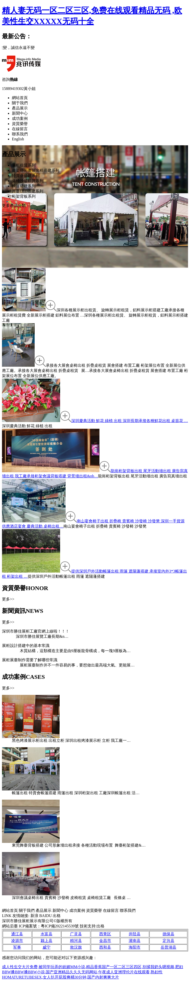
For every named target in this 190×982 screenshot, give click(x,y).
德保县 (168, 934)
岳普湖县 (168, 947)
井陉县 (135, 934)
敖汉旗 (76, 947)
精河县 (76, 941)
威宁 (46, 947)
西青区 (105, 934)
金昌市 (105, 941)
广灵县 (76, 934)
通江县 (17, 934)
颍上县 (46, 941)
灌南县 (135, 941)
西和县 (105, 947)
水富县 (46, 934)
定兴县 (168, 941)
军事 (17, 947)
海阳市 (135, 947)
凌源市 (17, 941)
